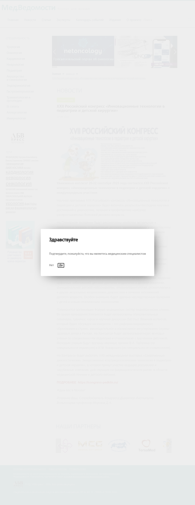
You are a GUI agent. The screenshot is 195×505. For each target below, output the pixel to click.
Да (61, 265)
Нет (51, 265)
